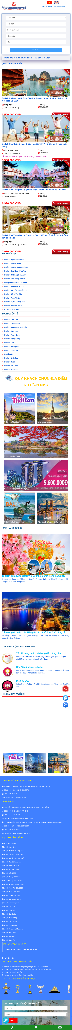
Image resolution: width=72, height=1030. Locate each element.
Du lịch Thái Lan (10, 320)
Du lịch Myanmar (10, 331)
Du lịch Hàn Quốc (10, 346)
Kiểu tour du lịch (25, 58)
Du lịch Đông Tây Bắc (12, 294)
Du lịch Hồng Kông (11, 339)
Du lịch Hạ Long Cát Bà (13, 259)
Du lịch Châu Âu (10, 350)
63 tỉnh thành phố (10, 309)
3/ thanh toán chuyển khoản (12, 972)
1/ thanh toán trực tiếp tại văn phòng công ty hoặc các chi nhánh (25, 967)
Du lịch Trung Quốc (11, 335)
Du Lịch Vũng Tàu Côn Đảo (14, 283)
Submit (11, 1020)
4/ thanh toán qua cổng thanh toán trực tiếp (17, 975)
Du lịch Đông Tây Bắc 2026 (12, 888)
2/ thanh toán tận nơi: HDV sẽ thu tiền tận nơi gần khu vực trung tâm (26, 969)
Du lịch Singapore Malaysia (14, 327)
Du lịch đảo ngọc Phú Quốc (14, 286)
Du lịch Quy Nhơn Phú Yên (14, 271)
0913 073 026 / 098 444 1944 (53, 6)
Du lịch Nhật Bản (10, 358)
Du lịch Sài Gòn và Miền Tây (15, 290)
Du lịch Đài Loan (10, 366)
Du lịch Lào (8, 343)
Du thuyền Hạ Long (9, 843)
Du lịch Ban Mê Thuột (12, 306)
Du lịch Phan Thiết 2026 (11, 892)
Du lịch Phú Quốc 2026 (11, 877)
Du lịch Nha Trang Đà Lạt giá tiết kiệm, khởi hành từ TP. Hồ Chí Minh (34, 190)
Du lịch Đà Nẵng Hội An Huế (14, 275)
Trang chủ (9, 58)
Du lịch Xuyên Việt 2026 (11, 895)
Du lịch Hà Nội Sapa (11, 263)
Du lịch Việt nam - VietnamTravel (21, 949)
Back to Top (71, 1016)
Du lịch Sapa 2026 (9, 847)
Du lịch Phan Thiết (10, 298)
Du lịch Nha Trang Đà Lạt (13, 279)
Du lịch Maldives (10, 370)
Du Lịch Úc (7, 354)
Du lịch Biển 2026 (9, 873)
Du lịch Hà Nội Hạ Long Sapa (15, 267)
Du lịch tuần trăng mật (10, 903)
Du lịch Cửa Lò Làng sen (13, 302)
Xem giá (36, 50)
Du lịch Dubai (8, 362)
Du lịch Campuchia (11, 323)
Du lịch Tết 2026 (8, 907)
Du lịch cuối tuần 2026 (10, 866)
